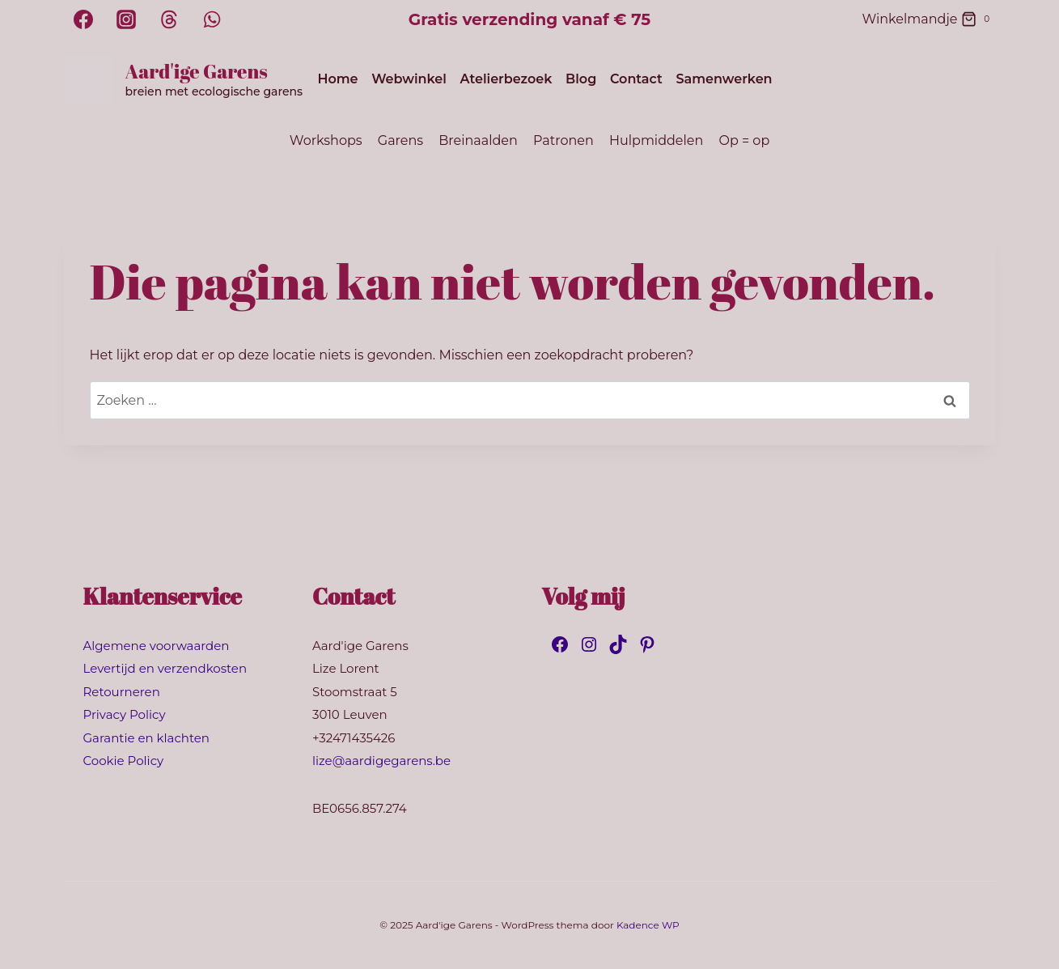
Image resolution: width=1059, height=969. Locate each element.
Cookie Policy (123, 760)
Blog (581, 79)
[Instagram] (126, 19)
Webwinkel (409, 79)
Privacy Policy (124, 714)
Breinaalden (478, 140)
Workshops (326, 140)
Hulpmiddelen (656, 140)
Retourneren (121, 691)
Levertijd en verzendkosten (165, 668)
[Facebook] (83, 19)
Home (337, 79)
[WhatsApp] (212, 19)
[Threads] (169, 19)
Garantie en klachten (146, 738)
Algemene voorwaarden (156, 645)
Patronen (563, 140)
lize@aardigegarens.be (381, 760)
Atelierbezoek (506, 79)
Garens (400, 140)
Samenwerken (724, 79)
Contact (636, 79)
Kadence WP (648, 925)
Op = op (744, 140)
